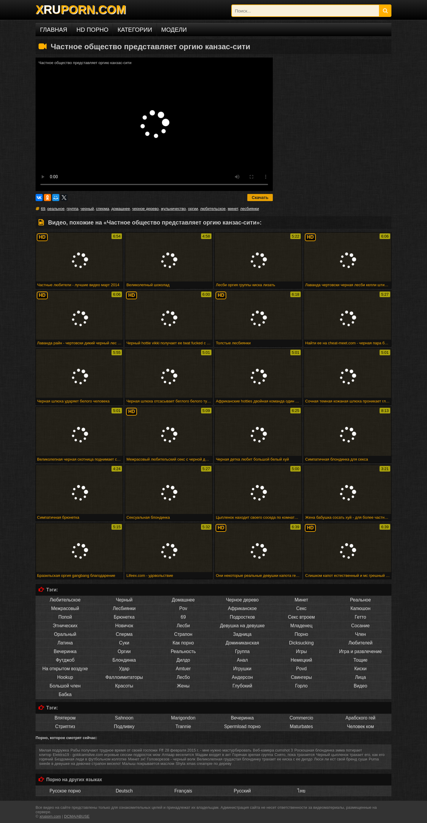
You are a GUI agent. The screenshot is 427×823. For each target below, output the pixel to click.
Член (360, 634)
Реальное (360, 599)
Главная (53, 29)
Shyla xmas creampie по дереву (204, 763)
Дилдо (183, 660)
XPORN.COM (81, 9)
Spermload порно (242, 726)
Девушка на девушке (242, 625)
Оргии (124, 651)
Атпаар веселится (178, 754)
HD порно (93, 29)
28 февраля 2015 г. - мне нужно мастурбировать (208, 750)
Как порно (183, 642)
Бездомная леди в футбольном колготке (91, 759)
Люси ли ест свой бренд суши (340, 759)
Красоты (124, 685)
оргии (193, 208)
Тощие (360, 660)
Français (183, 790)
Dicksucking (301, 642)
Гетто (360, 617)
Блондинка (124, 660)
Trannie (183, 726)
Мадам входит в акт (213, 754)
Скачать (260, 197)
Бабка (65, 694)
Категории (134, 29)
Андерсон (242, 677)
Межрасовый (65, 608)
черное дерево (145, 208)
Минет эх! (136, 759)
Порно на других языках (74, 779)
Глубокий (242, 685)
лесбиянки (249, 208)
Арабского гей (360, 717)
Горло (301, 685)
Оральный (65, 634)
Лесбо (183, 677)
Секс (301, 608)
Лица (360, 677)
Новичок (124, 625)
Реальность (183, 651)
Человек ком (360, 726)
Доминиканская (242, 642)
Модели (174, 29)
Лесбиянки (124, 608)
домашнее (120, 208)
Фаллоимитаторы (124, 677)
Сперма (124, 634)
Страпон (183, 634)
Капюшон (360, 608)
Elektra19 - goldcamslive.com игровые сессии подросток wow (106, 754)
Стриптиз (65, 726)
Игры (301, 651)
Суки (124, 642)
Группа (242, 651)
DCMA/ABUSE (77, 816)
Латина (65, 642)
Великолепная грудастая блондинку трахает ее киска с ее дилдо (255, 759)
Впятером (65, 717)
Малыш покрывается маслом (148, 763)
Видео (360, 685)
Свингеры (301, 677)
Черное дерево (242, 599)
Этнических (65, 625)
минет (233, 208)
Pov (183, 608)
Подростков (242, 617)
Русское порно (65, 790)
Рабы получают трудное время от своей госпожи (114, 750)
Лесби (183, 625)
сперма (102, 208)
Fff (161, 750)
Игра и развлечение (360, 651)
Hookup (65, 677)
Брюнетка (124, 617)
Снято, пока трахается (295, 754)
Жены (183, 685)
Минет (301, 599)
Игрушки (242, 668)
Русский (242, 790)
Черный (124, 599)
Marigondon (183, 717)
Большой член (65, 685)
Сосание (360, 625)
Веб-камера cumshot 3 (273, 750)
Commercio (301, 717)
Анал (242, 660)
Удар (124, 668)
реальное (56, 208)
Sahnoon (124, 717)
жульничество (173, 208)
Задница (242, 634)
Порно (301, 634)
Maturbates (301, 726)
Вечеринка (65, 651)
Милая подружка (54, 750)
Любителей (360, 642)
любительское (213, 208)
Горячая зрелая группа (252, 754)
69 (43, 208)
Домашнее (183, 599)
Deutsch (124, 790)
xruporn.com (50, 816)
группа (73, 208)
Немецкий (301, 660)
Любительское (65, 599)
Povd (301, 668)
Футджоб (65, 660)
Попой (65, 617)
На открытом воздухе (65, 668)
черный (87, 208)
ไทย (301, 790)
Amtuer (183, 668)
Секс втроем (301, 617)
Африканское (242, 608)
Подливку (124, 726)
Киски (360, 668)
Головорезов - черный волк (171, 759)
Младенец (301, 625)
